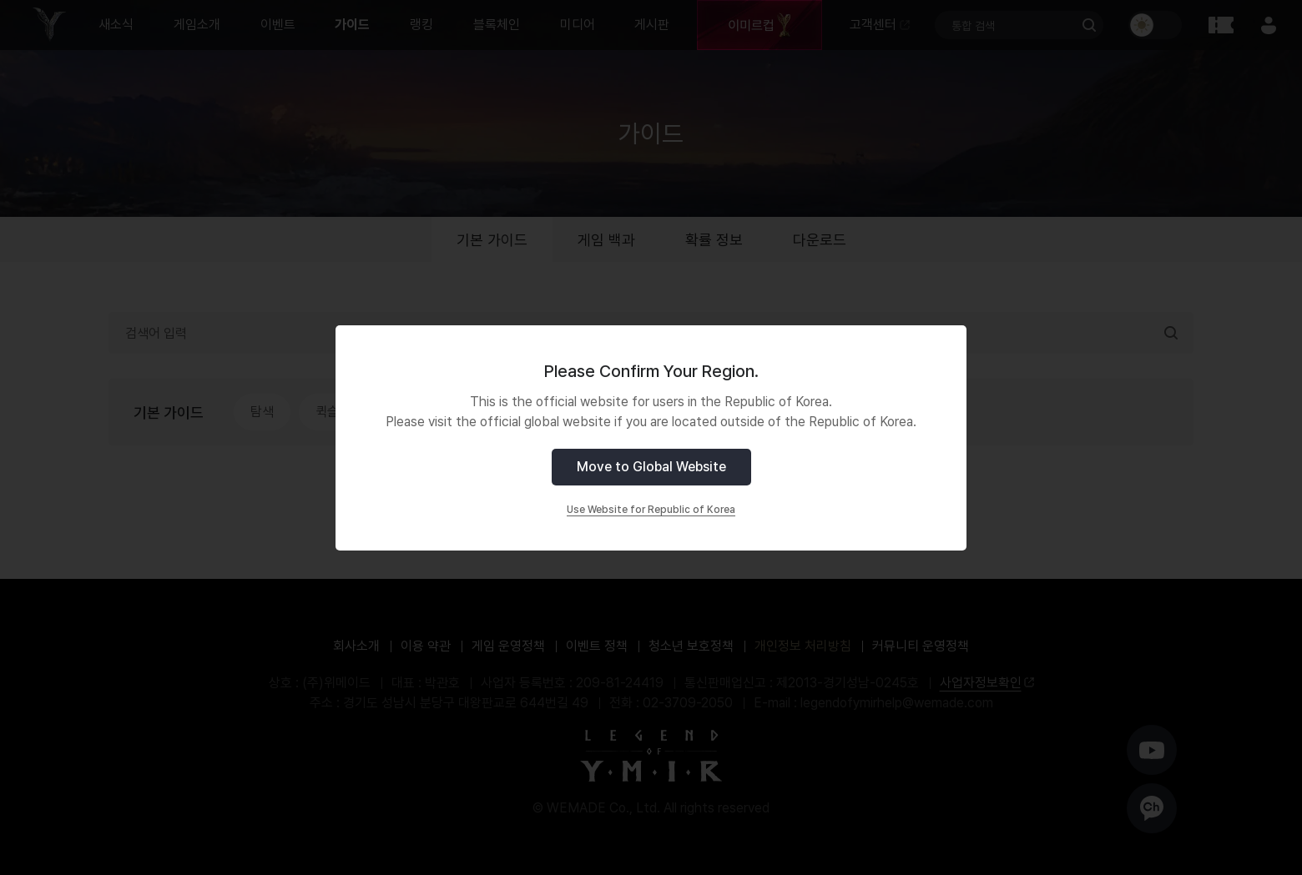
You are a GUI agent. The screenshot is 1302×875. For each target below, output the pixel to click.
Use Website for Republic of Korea (651, 509)
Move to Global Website (651, 467)
